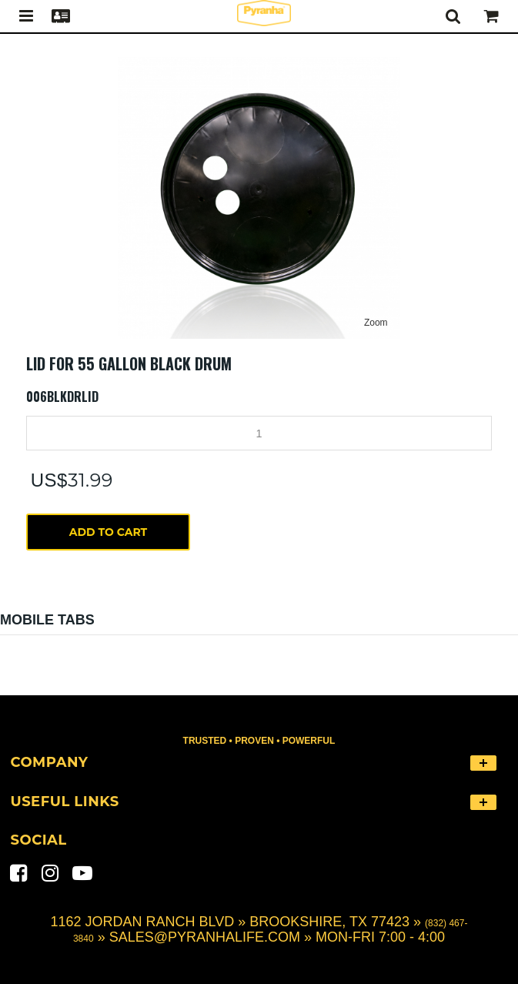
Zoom (376, 322)
